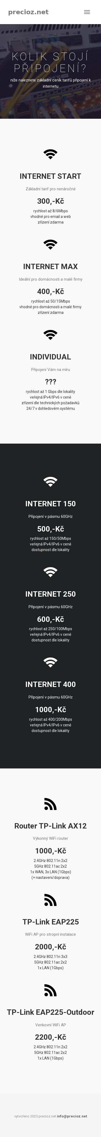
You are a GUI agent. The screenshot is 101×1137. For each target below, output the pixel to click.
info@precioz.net (72, 1116)
